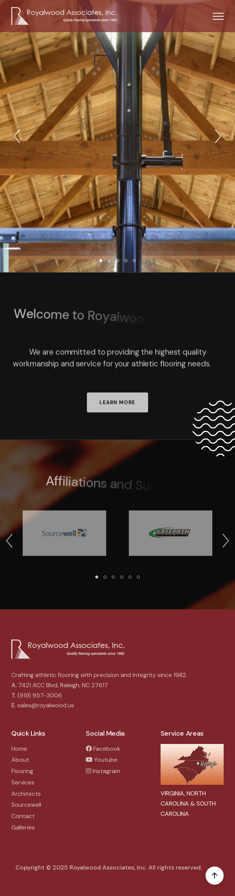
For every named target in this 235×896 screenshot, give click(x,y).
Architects (26, 794)
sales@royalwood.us (45, 705)
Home (19, 749)
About (20, 760)
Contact (23, 816)
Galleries (23, 827)
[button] (218, 16)
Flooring (22, 771)
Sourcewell (26, 805)
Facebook (103, 749)
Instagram (103, 771)
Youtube (102, 760)
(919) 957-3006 (39, 695)
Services (22, 782)
